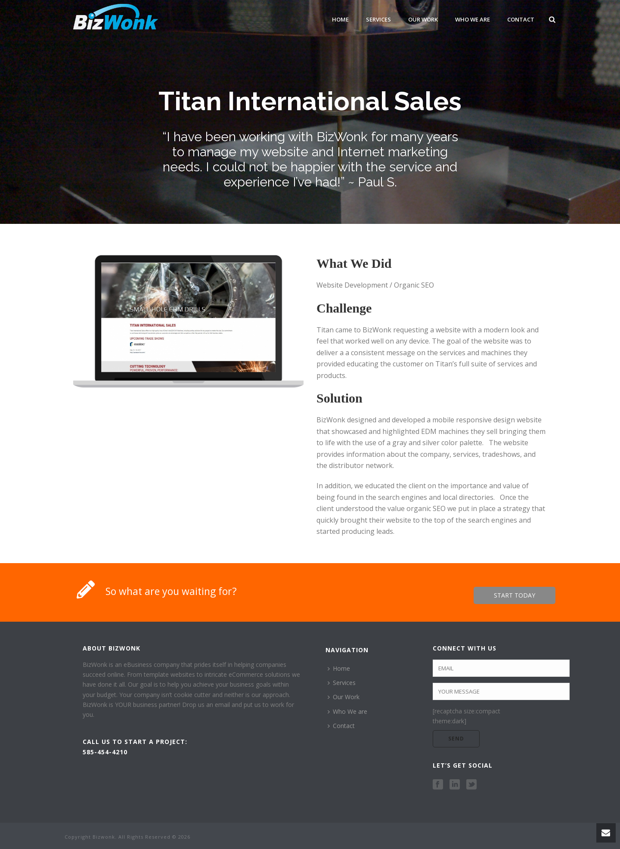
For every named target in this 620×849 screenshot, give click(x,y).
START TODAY (514, 595)
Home (340, 19)
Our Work (423, 19)
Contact (520, 19)
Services (378, 19)
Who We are (472, 19)
